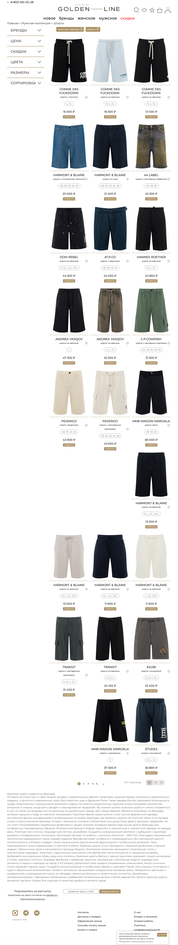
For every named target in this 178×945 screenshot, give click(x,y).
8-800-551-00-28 (20, 2)
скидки (126, 18)
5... (99, 791)
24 (149, 790)
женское (86, 18)
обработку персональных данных (137, 941)
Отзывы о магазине (145, 924)
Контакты (83, 920)
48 (155, 790)
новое (50, 18)
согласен (162, 935)
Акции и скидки (87, 937)
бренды (67, 18)
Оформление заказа (90, 928)
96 (161, 790)
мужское (107, 18)
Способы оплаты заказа (92, 933)
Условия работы (143, 928)
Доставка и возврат (89, 924)
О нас (137, 920)
